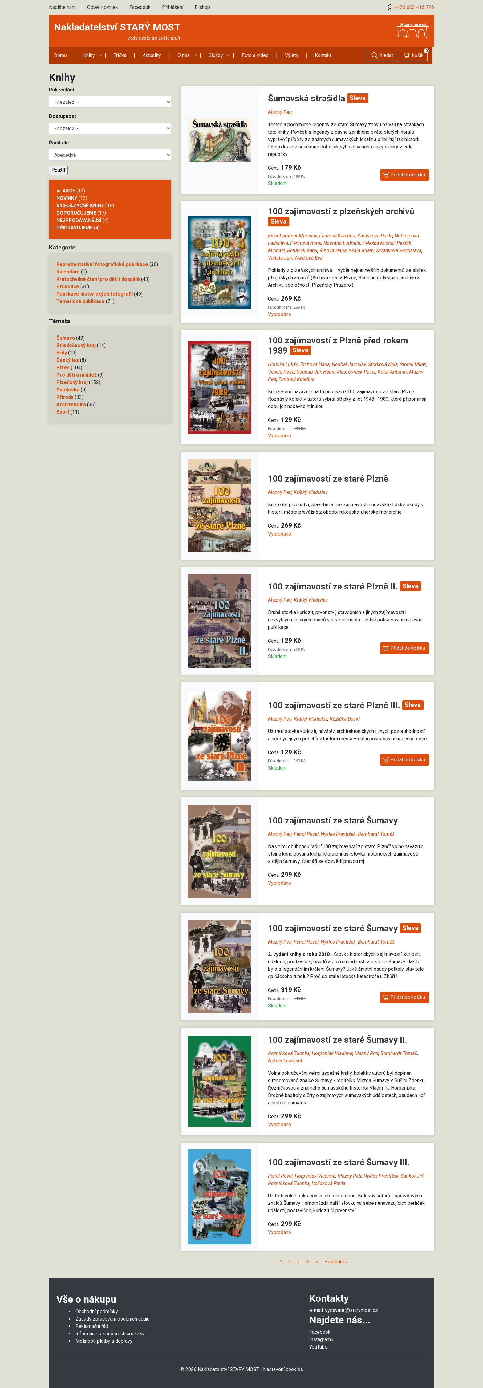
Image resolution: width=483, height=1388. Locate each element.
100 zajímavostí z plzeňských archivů (341, 211)
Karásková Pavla (374, 236)
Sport (62, 412)
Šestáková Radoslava (398, 250)
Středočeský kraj (76, 345)
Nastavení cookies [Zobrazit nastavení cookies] (283, 1369)
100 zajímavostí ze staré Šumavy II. (337, 1040)
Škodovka (67, 390)
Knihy (89, 55)
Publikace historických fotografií (94, 294)
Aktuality (152, 55)
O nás (183, 55)
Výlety (291, 55)
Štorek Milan (413, 364)
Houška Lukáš (283, 364)
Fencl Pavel (306, 834)
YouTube (318, 1347)
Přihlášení (172, 7)
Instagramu (321, 1339)
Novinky (66, 198)
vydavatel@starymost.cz (351, 1310)
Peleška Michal (378, 243)
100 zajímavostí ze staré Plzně (328, 479)
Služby (216, 55)
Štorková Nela (383, 364)
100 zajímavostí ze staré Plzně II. (334, 586)
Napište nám (62, 7)
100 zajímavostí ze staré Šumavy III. (339, 1162)
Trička (120, 55)
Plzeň (63, 367)
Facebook (140, 7)
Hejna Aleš (334, 372)
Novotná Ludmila (341, 243)
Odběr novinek (102, 7)
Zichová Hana (315, 364)
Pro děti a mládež (76, 375)
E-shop (202, 7)
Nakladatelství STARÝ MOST (117, 27)
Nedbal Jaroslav (349, 364)
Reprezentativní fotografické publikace (102, 264)
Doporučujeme (76, 213)
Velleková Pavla (328, 1183)
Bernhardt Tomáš (376, 834)
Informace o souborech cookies (109, 1334)
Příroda (65, 397)
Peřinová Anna (305, 243)
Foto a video (255, 55)
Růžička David (345, 719)
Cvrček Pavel (361, 372)
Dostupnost (62, 116)
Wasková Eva (308, 258)
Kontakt (323, 55)
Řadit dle (59, 143)
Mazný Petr (280, 112)
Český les (67, 360)
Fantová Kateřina (337, 236)
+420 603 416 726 (410, 7)
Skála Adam (361, 250)
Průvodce (67, 286)
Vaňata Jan (280, 258)
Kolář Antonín (392, 372)
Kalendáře (68, 272)
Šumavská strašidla (307, 98)
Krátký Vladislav (311, 492)
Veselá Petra (281, 372)
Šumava (65, 338)
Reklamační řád (91, 1326)
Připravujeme (74, 228)
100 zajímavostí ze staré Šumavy (333, 820)
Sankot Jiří (412, 1176)
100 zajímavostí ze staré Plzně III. (335, 705)
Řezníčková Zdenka (289, 1053)
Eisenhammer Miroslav (292, 236)
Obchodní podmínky (96, 1311)
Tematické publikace (80, 301)
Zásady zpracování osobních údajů (112, 1319)
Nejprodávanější (78, 220)
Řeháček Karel (302, 250)
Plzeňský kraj (72, 382)
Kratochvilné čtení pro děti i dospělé (98, 279)
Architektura (71, 404)
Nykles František (338, 834)
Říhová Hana (333, 250)
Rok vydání (61, 90)
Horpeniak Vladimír (332, 1053)
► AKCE (65, 191)
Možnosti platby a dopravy (103, 1341)
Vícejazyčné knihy (80, 205)
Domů (60, 55)
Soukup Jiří (309, 372)
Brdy (61, 353)
